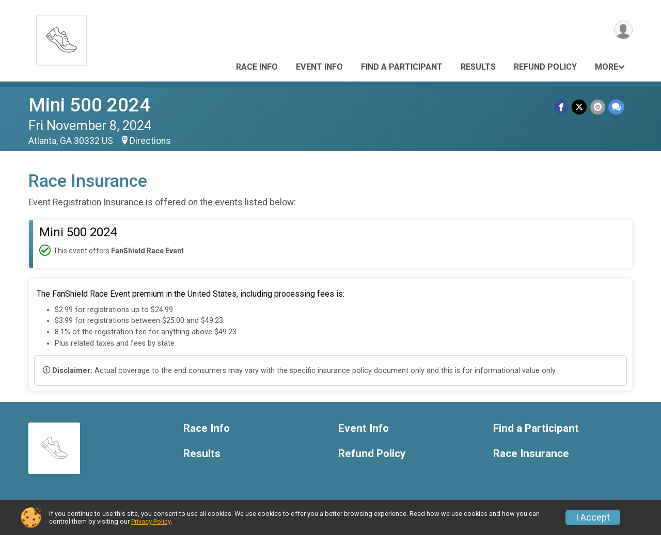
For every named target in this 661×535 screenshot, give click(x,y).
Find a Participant (402, 67)
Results (478, 67)
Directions (150, 141)
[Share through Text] (616, 107)
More (606, 67)
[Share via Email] (597, 107)
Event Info (319, 67)
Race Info (257, 67)
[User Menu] (623, 30)
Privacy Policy (150, 521)
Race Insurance (531, 454)
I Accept (593, 517)
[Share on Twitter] (579, 107)
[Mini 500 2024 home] (61, 37)
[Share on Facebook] (561, 107)
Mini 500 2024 (89, 105)
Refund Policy (545, 67)
